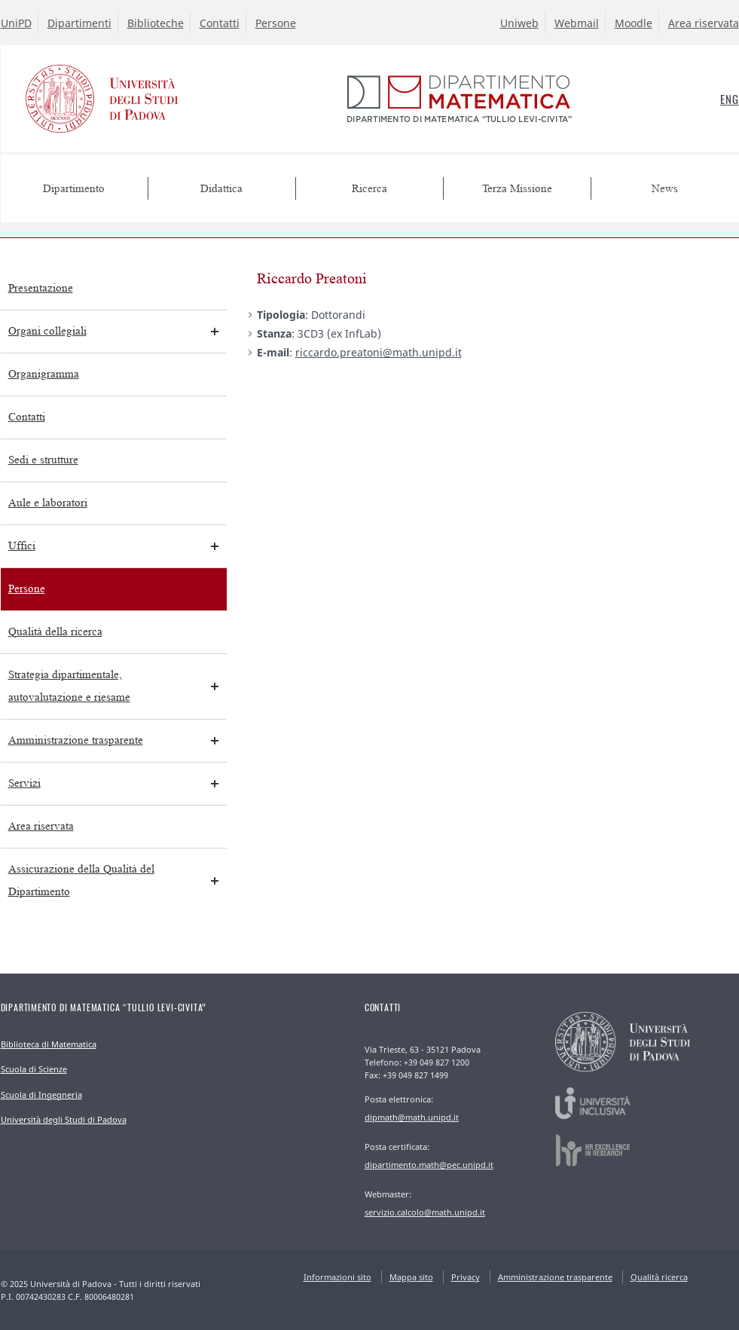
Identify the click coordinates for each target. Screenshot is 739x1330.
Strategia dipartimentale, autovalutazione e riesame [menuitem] (69, 686)
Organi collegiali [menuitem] (47, 331)
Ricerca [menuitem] (369, 188)
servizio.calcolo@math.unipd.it (425, 1212)
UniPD (16, 23)
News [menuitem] (665, 188)
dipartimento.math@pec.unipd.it (429, 1164)
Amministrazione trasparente (555, 1277)
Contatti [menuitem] (26, 417)
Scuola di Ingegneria (41, 1094)
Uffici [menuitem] (21, 546)
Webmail (576, 23)
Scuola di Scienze (34, 1069)
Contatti (220, 23)
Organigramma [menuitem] (43, 374)
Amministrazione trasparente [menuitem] (75, 740)
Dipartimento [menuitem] (74, 188)
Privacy (465, 1277)
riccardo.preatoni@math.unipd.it (378, 352)
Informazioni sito (337, 1277)
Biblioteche (155, 23)
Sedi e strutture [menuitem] (43, 460)
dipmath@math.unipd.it (412, 1117)
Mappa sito (411, 1277)
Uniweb (519, 23)
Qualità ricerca (659, 1277)
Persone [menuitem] (26, 588)
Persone (275, 23)
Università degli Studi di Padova (64, 1119)
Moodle (633, 23)
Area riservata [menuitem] (41, 826)
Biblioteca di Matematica (48, 1044)
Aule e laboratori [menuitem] (47, 503)
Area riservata (703, 23)
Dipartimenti (79, 23)
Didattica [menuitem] (221, 188)
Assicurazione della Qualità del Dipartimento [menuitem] (81, 880)
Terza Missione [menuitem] (517, 188)
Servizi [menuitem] (24, 783)
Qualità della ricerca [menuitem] (55, 631)
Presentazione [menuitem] (40, 288)
